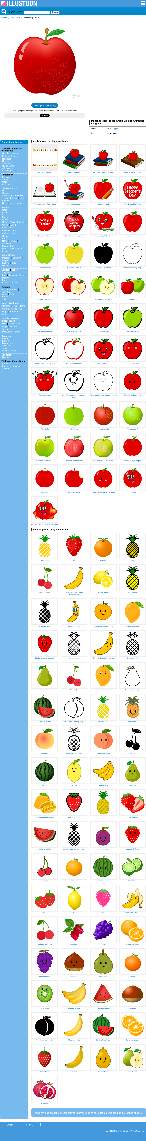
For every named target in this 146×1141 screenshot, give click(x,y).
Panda (5, 217)
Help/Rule (30, 1125)
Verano (5, 179)
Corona (5, 309)
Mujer (5, 326)
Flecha (22, 306)
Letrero (5, 314)
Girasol (5, 193)
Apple (18, 18)
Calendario (7, 171)
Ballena (5, 263)
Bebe (4, 321)
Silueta (5, 368)
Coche (5, 289)
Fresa (21, 275)
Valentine (6, 163)
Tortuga (13, 241)
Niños (12, 321)
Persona (15, 318)
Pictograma (7, 332)
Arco (14, 306)
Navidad (6, 153)
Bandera (14, 311)
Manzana (12, 275)
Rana (4, 241)
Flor (3, 188)
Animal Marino (8, 255)
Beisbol (5, 341)
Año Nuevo (7, 168)
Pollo (4, 248)
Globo (14, 309)
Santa (15, 153)
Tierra (5, 198)
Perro (4, 212)
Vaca (12, 222)
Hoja (11, 195)
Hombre (13, 326)
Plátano (6, 278)
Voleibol (6, 345)
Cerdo (5, 222)
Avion (5, 294)
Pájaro (5, 246)
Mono (5, 219)
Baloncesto (7, 343)
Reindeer (6, 159)
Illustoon (4, 18)
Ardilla (5, 233)
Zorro (12, 233)
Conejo (5, 236)
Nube (4, 203)
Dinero (5, 357)
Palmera (19, 195)
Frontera (6, 363)
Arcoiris (20, 203)
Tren (4, 299)
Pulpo (5, 260)
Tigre (11, 227)
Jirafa (14, 230)
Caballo (20, 222)
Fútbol (5, 338)
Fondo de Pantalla (11, 366)
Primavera (7, 177)
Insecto (5, 251)
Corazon (6, 306)
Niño (4, 323)
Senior (5, 329)
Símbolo (13, 303)
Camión (14, 289)
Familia (5, 318)
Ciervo (5, 225)
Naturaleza (11, 188)
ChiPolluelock (15, 248)
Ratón (5, 238)
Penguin (6, 265)
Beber (14, 270)
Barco (5, 296)
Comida (5, 270)
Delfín (14, 263)
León (4, 227)
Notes (14, 350)
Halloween (7, 161)
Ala (20, 309)
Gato (4, 210)
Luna (22, 198)
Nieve (12, 203)
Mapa (5, 311)
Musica (5, 350)
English (10, 1125)
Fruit (12, 18)
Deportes (6, 336)
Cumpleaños (8, 166)
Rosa (4, 190)
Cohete (12, 294)
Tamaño (13, 198)
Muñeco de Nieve (10, 156)
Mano (18, 332)
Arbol (4, 195)
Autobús (6, 292)
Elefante (6, 230)
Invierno (6, 184)
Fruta (4, 275)
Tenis (4, 348)
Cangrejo (17, 258)
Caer (4, 182)
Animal (5, 207)
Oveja (13, 225)
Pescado (6, 258)
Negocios (6, 355)
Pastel (5, 280)
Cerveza (6, 282)
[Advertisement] (118, 70)
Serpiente (6, 243)
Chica (11, 323)
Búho (12, 246)
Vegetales (7, 272)
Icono (4, 303)
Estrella (5, 200)
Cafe (14, 282)
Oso (4, 214)
